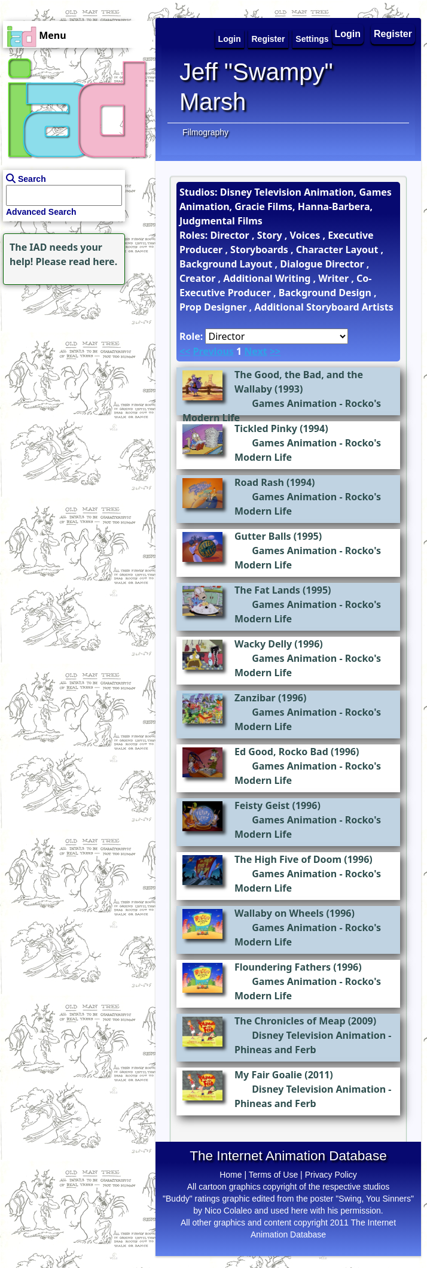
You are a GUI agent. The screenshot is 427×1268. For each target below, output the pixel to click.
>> (275, 351)
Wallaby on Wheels (279, 913)
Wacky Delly (263, 643)
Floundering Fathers (282, 967)
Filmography (205, 132)
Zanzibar (255, 697)
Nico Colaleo (228, 1210)
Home (230, 1174)
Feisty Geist (261, 805)
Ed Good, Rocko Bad (281, 751)
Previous (213, 351)
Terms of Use (273, 1174)
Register (393, 34)
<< (184, 351)
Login (348, 34)
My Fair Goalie (268, 1074)
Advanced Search (41, 212)
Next (255, 351)
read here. (93, 261)
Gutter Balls (262, 536)
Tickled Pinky (265, 428)
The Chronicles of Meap (290, 1020)
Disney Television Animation (319, 1035)
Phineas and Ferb (275, 1049)
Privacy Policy (331, 1174)
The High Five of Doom (287, 859)
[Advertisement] (75, 362)
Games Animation (294, 403)
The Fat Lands (267, 590)
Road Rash (259, 482)
